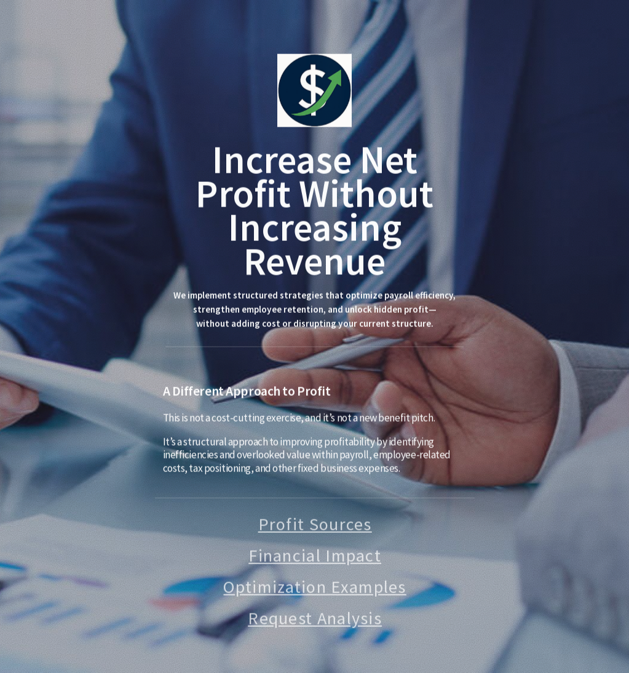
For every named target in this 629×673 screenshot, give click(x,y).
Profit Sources (315, 525)
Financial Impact (314, 556)
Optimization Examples (314, 588)
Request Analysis (315, 619)
